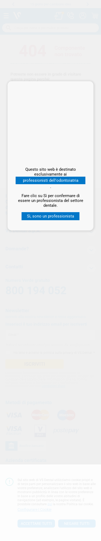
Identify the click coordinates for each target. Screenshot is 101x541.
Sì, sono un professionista (50, 216)
